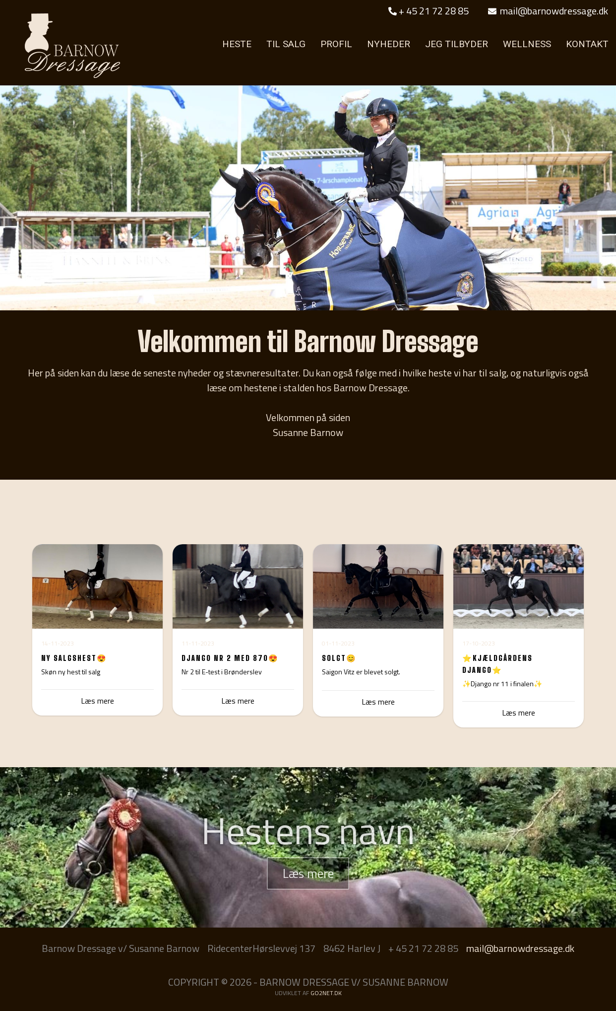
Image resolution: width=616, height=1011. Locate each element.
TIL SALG (286, 44)
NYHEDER (388, 44)
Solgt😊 (339, 657)
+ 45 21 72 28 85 (428, 10)
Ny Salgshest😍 (74, 657)
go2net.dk (326, 993)
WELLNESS (527, 44)
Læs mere (237, 701)
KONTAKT (587, 44)
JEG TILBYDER (456, 44)
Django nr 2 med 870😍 (230, 657)
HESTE (236, 44)
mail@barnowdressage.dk (548, 10)
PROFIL (336, 44)
